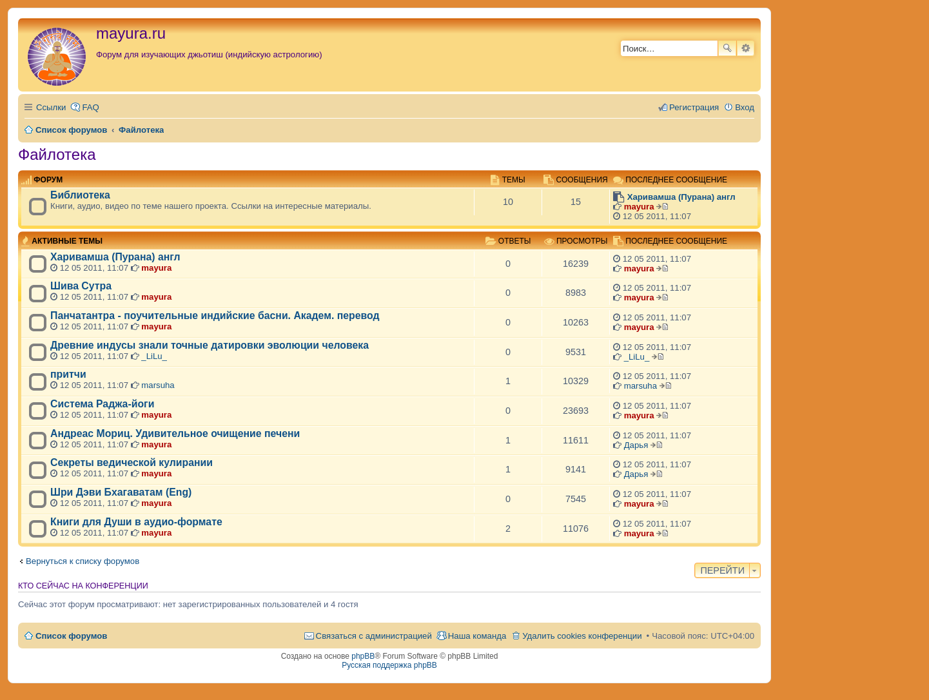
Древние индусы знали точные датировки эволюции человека (209, 345)
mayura (639, 206)
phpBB (363, 656)
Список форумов (71, 636)
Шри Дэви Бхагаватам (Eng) (120, 492)
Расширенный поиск (745, 48)
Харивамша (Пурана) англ (681, 197)
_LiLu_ (154, 356)
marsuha (157, 385)
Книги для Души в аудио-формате (136, 521)
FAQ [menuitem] (90, 107)
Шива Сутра (81, 285)
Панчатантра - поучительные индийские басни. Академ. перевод (215, 315)
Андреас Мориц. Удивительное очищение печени (175, 433)
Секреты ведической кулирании (131, 462)
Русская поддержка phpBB (389, 665)
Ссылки (51, 107)
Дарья (636, 445)
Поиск (727, 48)
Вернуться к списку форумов (82, 561)
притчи (68, 374)
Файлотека (57, 154)
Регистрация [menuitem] (694, 107)
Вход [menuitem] (744, 107)
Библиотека (80, 195)
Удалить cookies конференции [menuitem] (581, 636)
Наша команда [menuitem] (477, 636)
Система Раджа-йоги (102, 403)
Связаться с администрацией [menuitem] (374, 636)
